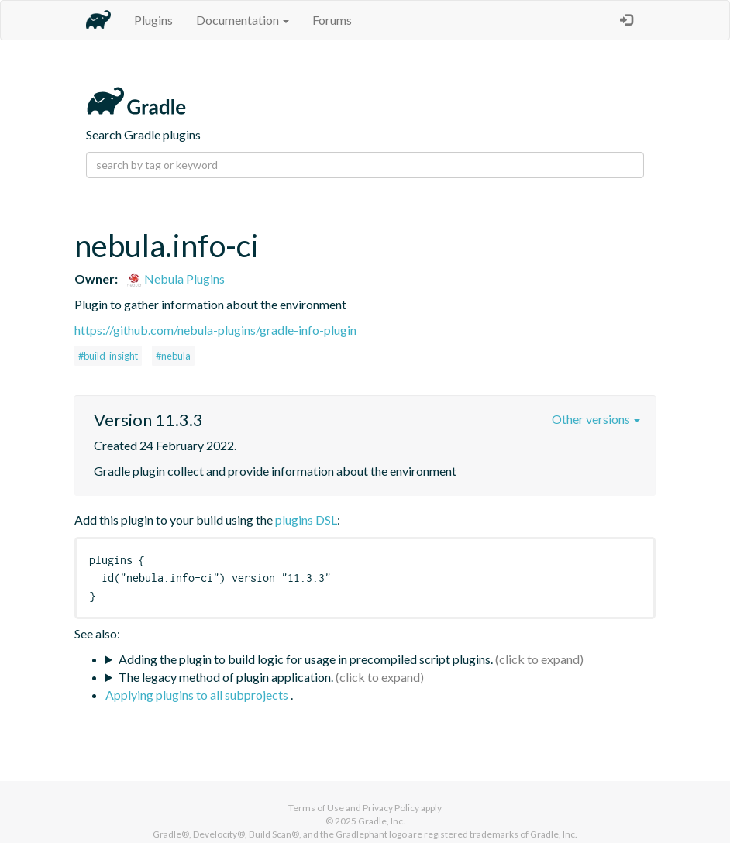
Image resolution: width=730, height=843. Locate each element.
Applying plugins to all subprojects (198, 694)
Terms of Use (316, 808)
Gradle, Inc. (381, 821)
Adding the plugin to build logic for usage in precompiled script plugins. (306, 659)
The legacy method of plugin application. (226, 676)
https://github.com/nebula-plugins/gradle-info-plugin (215, 329)
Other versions (596, 418)
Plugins (153, 19)
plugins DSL (306, 519)
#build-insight (108, 355)
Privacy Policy (391, 808)
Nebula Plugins (175, 278)
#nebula (173, 355)
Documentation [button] (242, 19)
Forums (332, 19)
